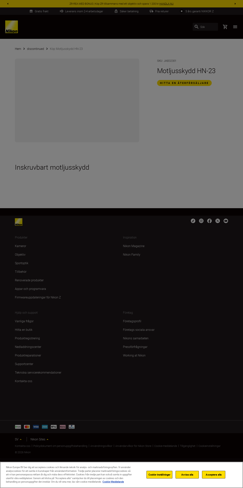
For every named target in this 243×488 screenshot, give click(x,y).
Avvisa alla (187, 474)
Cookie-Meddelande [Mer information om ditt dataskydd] (113, 481)
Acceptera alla (214, 474)
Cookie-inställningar (160, 474)
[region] (121, 475)
